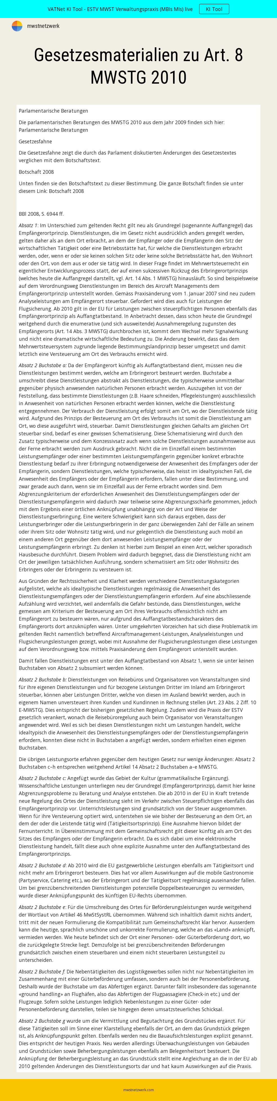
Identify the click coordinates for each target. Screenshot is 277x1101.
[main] (138, 66)
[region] (138, 9)
